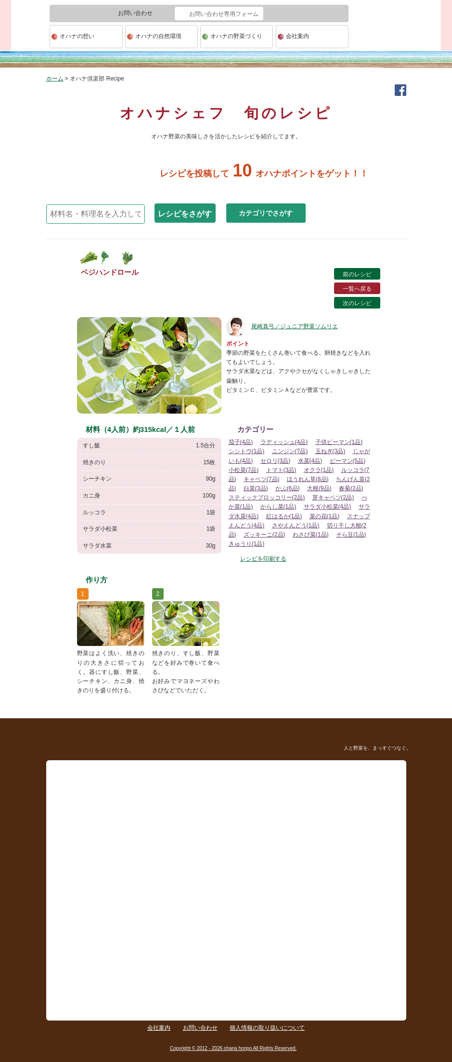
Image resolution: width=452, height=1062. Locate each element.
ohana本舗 (30, 37)
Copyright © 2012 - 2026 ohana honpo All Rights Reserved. (233, 1048)
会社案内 (297, 36)
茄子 (241, 442)
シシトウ (247, 451)
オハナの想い (77, 36)
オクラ (319, 470)
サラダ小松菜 (327, 506)
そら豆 (351, 534)
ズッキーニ (264, 534)
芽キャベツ (333, 497)
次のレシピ (357, 303)
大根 (319, 488)
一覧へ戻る (357, 288)
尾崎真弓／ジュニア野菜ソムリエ (282, 326)
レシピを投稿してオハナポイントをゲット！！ (226, 173)
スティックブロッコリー (267, 497)
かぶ (287, 488)
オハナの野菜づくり (236, 36)
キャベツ (262, 479)
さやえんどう (296, 525)
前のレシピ (357, 274)
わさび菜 (311, 534)
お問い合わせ (200, 1028)
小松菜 (244, 470)
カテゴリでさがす (266, 213)
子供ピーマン (339, 442)
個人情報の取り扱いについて (267, 1028)
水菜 (310, 460)
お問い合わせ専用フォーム (223, 14)
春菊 (351, 488)
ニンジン (290, 451)
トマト (281, 470)
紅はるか (284, 516)
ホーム (55, 78)
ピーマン (348, 460)
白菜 (256, 488)
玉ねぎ (330, 451)
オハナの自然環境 (158, 36)
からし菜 (278, 506)
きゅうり (247, 543)
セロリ (275, 460)
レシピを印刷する (263, 558)
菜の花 (325, 516)
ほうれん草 (308, 479)
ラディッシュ (284, 442)
